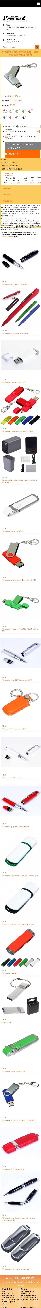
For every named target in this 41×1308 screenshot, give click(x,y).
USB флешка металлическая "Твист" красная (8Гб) (19, 580)
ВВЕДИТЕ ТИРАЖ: (11, 126)
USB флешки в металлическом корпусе (15, 1269)
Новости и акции (7, 1293)
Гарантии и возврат (8, 1297)
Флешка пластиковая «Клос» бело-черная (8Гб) (18, 924)
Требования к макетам (28, 1295)
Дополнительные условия (30, 1299)
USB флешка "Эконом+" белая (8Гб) (14, 382)
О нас (3, 1291)
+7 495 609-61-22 (12, 35)
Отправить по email (34, 226)
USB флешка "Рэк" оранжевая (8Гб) (14, 729)
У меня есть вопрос (20, 226)
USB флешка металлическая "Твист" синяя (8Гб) (18, 1120)
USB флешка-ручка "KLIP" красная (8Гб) (15, 827)
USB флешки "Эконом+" (10, 973)
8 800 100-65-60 (24, 35)
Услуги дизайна (26, 1293)
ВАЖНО (24, 1289)
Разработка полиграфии (29, 1297)
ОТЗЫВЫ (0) (7, 201)
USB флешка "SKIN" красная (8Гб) (13, 1169)
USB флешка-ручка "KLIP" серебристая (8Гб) (17, 680)
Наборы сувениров (27, 1291)
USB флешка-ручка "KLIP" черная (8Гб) (15, 284)
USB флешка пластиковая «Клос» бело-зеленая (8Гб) (20, 876)
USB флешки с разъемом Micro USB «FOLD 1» (17, 431)
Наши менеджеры (8, 1295)
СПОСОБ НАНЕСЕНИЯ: (12, 136)
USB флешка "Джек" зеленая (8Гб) (13, 1071)
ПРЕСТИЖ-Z (7, 1289)
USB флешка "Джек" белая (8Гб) (13, 531)
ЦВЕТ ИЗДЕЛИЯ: (10, 131)
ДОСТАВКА (7, 195)
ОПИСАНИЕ (7, 188)
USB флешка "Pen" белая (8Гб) (12, 778)
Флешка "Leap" (7, 1022)
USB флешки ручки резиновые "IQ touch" (15, 333)
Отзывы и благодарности (10, 1299)
